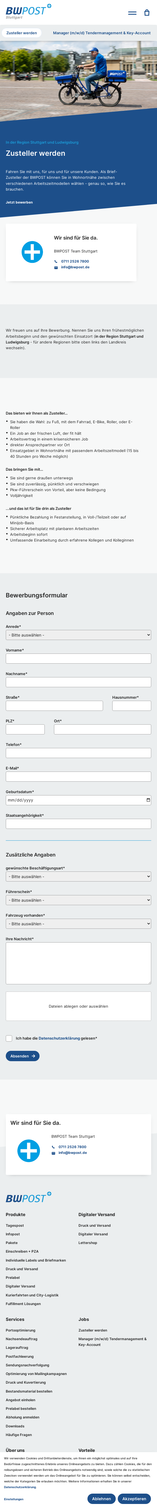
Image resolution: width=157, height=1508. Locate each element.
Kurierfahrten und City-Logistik (33, 1297)
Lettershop (88, 1243)
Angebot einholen (22, 1403)
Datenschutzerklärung (59, 1038)
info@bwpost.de (76, 267)
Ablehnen (101, 1498)
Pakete (12, 1243)
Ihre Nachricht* (20, 939)
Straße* (13, 698)
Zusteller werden (21, 33)
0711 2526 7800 (76, 261)
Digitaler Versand (21, 1288)
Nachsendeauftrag (23, 1341)
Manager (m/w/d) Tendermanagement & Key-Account (102, 33)
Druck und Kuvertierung (27, 1386)
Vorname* (15, 650)
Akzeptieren (134, 1498)
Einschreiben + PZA (23, 1252)
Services (15, 1322)
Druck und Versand (23, 1270)
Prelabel (13, 1279)
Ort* (58, 721)
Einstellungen (13, 1499)
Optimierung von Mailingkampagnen (38, 1377)
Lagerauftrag (17, 1350)
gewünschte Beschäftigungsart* (35, 868)
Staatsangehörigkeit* (25, 816)
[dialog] (78, 1480)
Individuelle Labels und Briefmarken (38, 1261)
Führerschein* (19, 892)
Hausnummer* (125, 698)
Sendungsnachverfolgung (29, 1368)
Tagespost (15, 1226)
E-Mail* (12, 768)
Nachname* (16, 674)
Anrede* (13, 627)
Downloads (16, 1430)
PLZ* (10, 721)
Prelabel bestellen (22, 1412)
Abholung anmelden (24, 1421)
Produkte (15, 1215)
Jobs (83, 1322)
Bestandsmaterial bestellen (30, 1395)
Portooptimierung (22, 1332)
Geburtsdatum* (20, 792)
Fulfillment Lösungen (25, 1306)
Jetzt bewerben (20, 202)
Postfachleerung (21, 1359)
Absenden (19, 1056)
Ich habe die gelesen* (51, 1039)
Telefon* (14, 745)
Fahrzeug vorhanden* (25, 915)
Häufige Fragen (19, 1439)
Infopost (13, 1235)
